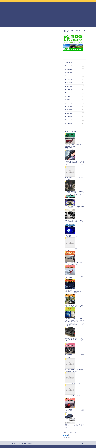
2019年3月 (75, 86)
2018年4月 (75, 120)
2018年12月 (75, 92)
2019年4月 (75, 82)
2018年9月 (75, 103)
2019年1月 (75, 89)
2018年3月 (75, 123)
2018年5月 (75, 116)
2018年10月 (75, 99)
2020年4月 (75, 69)
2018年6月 (75, 113)
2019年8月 (75, 76)
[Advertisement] (48, 18)
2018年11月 (75, 96)
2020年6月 (75, 65)
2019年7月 (75, 79)
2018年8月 (75, 106)
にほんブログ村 (66, 437)
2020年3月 (75, 72)
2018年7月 (75, 109)
